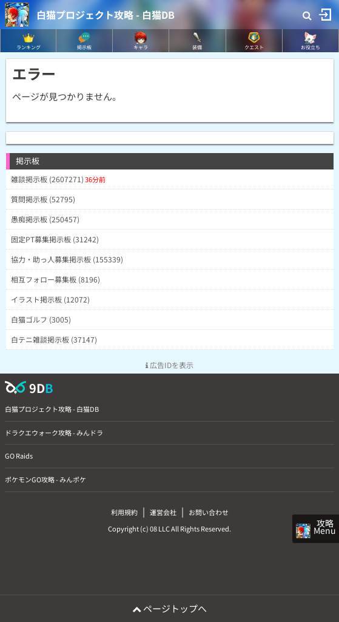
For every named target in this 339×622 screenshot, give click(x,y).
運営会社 (163, 512)
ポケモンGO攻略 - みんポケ (45, 479)
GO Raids (19, 455)
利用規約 (124, 512)
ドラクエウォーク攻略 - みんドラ (54, 432)
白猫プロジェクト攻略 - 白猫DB (105, 14)
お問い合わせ (209, 512)
